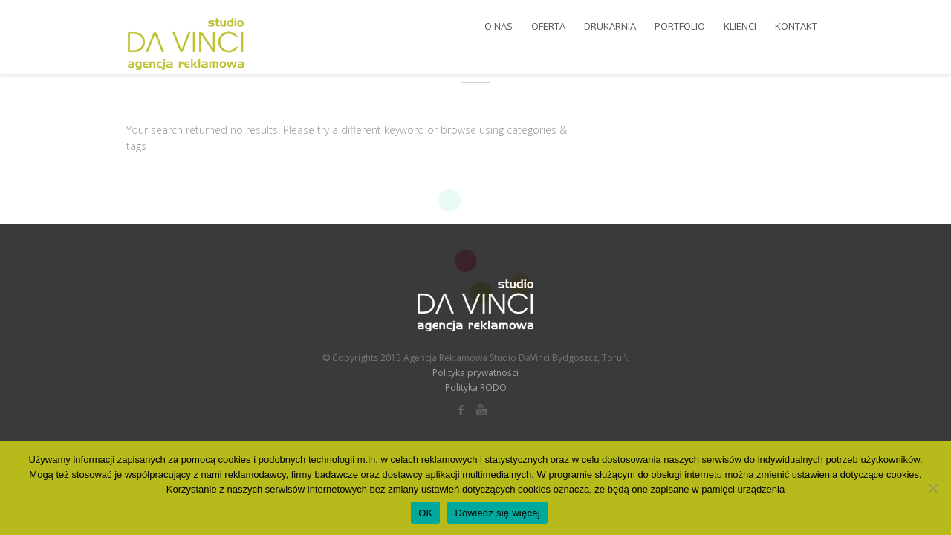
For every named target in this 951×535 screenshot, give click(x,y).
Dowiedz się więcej (497, 513)
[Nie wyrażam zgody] (932, 488)
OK (425, 513)
